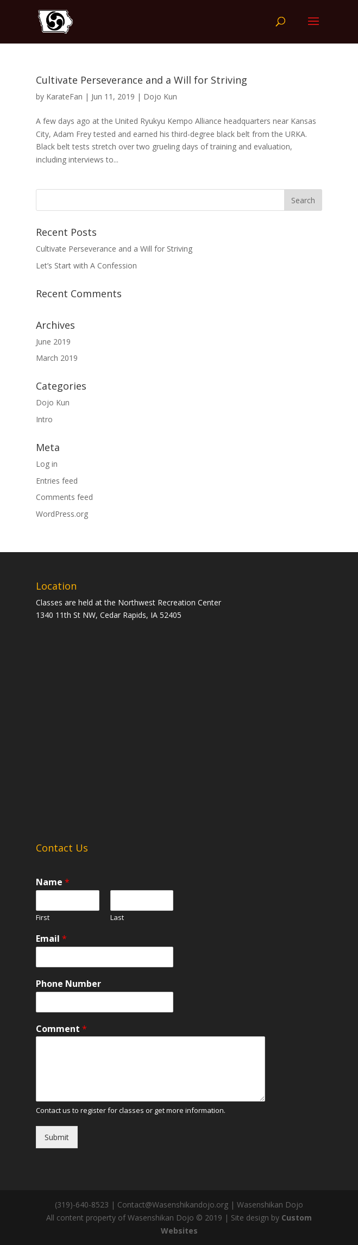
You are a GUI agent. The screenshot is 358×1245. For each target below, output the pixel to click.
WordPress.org (62, 514)
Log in (47, 464)
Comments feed (64, 497)
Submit (57, 1137)
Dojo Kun (160, 96)
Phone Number (68, 984)
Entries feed (57, 481)
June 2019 (53, 341)
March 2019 (57, 358)
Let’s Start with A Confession (86, 265)
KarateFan (64, 96)
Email (51, 938)
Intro (44, 419)
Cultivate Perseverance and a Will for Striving (141, 79)
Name (53, 882)
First (42, 917)
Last (117, 917)
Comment (61, 1029)
